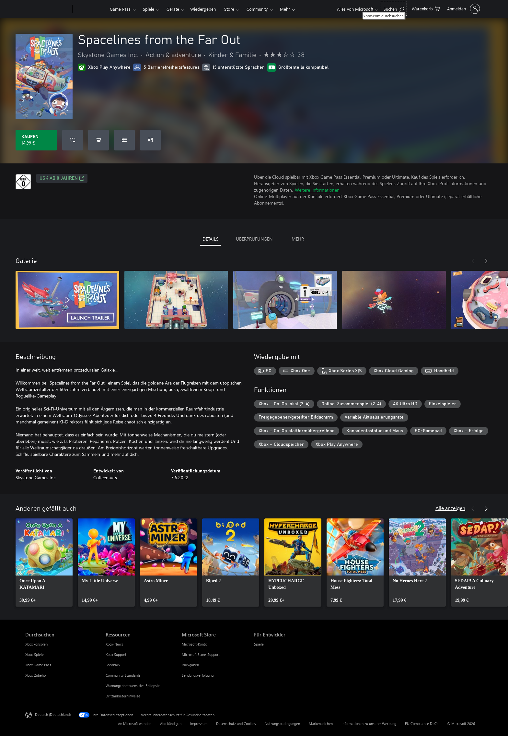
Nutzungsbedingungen (282, 723)
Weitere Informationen (317, 190)
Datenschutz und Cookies (236, 723)
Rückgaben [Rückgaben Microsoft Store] (190, 665)
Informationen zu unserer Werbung (368, 723)
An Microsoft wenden (134, 723)
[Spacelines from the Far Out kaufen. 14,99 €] (36, 140)
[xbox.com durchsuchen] (394, 8)
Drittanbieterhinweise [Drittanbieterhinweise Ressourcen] (123, 696)
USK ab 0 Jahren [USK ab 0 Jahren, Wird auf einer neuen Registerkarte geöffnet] (62, 178)
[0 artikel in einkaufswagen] (426, 8)
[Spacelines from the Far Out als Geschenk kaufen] (124, 140)
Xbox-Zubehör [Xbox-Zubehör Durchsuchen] (36, 675)
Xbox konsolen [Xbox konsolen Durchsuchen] (36, 644)
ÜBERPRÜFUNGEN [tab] (254, 239)
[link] (44, 562)
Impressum (198, 723)
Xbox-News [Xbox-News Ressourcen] (114, 644)
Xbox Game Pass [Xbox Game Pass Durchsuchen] (38, 665)
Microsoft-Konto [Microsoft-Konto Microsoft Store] (194, 644)
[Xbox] (90, 9)
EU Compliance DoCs (421, 723)
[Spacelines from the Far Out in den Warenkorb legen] (98, 140)
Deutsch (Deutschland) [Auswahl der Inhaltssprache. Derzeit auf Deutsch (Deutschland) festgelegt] (53, 714)
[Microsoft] (47, 9)
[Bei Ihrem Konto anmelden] (463, 9)
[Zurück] (473, 261)
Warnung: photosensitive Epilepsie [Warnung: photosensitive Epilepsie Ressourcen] (133, 685)
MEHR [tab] (298, 239)
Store (229, 9)
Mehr (285, 9)
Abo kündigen (170, 723)
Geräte (173, 9)
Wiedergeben (203, 9)
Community (257, 9)
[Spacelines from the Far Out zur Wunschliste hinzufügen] (72, 140)
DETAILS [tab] (210, 239)
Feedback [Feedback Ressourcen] (113, 665)
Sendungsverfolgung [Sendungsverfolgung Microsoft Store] (198, 675)
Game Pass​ (120, 9)
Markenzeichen (321, 723)
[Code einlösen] (150, 140)
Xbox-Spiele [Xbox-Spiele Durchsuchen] (34, 654)
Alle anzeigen (450, 508)
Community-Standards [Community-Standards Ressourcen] (123, 675)
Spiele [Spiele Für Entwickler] (259, 644)
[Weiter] (485, 261)
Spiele (148, 9)
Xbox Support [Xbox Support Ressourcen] (116, 654)
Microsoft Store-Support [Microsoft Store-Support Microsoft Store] (201, 654)
